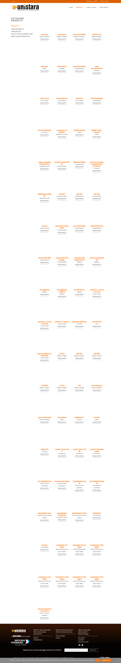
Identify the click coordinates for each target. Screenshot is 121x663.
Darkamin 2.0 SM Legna (79, 578)
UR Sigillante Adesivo (62, 291)
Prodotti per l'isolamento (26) (22, 34)
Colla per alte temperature (79, 259)
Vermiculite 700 (96, 226)
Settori (35, 638)
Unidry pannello (79, 66)
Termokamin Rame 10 (96, 482)
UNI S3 (61, 354)
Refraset (44, 66)
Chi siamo (81, 638)
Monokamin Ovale (79, 513)
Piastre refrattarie (97, 388)
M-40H (97, 417)
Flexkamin (97, 513)
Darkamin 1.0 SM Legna (61, 578)
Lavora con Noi (104, 1)
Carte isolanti (97, 100)
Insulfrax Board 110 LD (61, 163)
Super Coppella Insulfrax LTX (44, 163)
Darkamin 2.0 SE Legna (96, 578)
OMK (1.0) (44, 449)
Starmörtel (62, 417)
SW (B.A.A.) (96, 34)
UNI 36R (97, 354)
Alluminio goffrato (79, 322)
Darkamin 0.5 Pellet (62, 546)
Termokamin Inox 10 (79, 482)
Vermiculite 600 (79, 226)
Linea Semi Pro (62, 98)
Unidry (58, 638)
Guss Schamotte (44, 417)
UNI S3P (79, 354)
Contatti (95, 1)
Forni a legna (44, 100)
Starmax (44, 34)
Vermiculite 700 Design (62, 259)
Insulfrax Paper (97, 98)
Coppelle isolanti (44, 166)
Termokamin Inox (44, 481)
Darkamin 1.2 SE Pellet (44, 578)
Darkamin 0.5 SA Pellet (79, 546)
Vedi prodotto (44, 39)
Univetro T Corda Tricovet (97, 291)
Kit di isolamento (44, 130)
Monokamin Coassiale (62, 514)
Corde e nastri (97, 294)
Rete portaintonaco (97, 67)
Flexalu (44, 545)
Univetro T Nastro (62, 322)
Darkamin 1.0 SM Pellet (96, 546)
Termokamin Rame (61, 481)
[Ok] (119, 660)
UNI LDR (62, 194)
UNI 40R (44, 385)
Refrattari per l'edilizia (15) (20, 36)
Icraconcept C (97, 385)
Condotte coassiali (62, 517)
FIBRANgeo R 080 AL (44, 195)
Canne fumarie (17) (17, 29)
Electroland (62, 66)
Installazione (37, 640)
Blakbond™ (79, 417)
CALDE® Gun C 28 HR (79, 450)
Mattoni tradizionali (79, 36)
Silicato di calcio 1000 (62, 227)
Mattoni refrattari (44, 36)
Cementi (61, 68)
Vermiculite (96, 322)
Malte (44, 68)
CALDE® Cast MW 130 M (96, 450)
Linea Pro (79, 98)
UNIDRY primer (79, 130)
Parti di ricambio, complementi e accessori (97, 164)
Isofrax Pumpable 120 (97, 259)
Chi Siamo (89, 1)
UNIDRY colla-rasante (96, 131)
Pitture (79, 132)
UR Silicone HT (79, 290)
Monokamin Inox (44, 513)
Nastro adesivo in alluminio (45, 355)
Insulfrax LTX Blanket (62, 131)
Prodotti (15, 26)
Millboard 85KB (79, 162)
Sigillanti (79, 262)
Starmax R (62, 34)
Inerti (96, 324)
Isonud (44, 226)
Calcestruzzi (62, 453)
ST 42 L (62, 385)
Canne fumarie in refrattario (44, 610)
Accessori (97, 70)
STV (79, 385)
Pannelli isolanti (79, 68)
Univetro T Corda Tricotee (44, 323)
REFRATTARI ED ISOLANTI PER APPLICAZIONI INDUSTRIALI (42, 632)
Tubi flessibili (96, 515)
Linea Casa (44, 98)
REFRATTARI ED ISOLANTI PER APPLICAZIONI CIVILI (64, 631)
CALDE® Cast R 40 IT (62, 450)
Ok (98, 660)
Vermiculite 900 (44, 258)
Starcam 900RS (79, 34)
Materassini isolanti (62, 134)
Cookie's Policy (106, 660)
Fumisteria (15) (16, 31)
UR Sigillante (45, 290)
